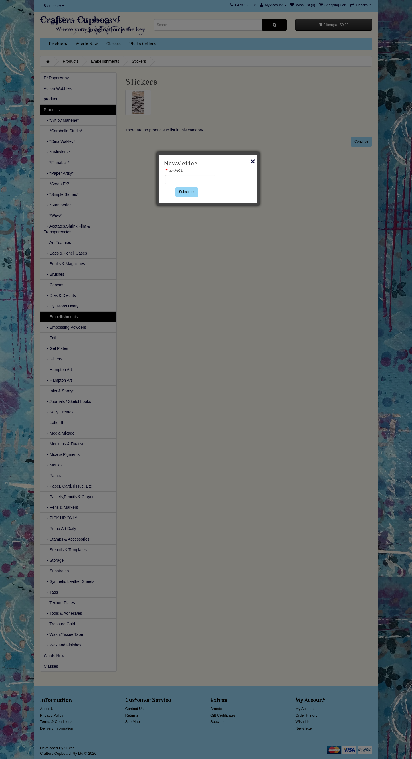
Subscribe (186, 192)
